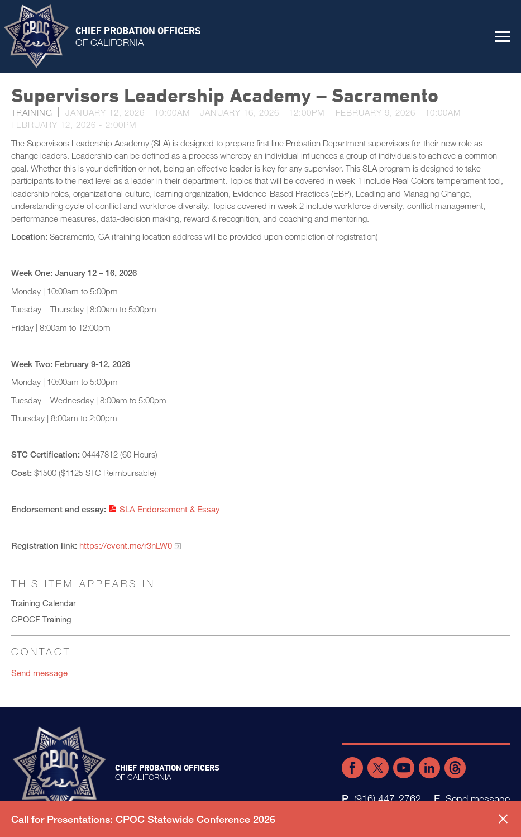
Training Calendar (43, 603)
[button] (502, 36)
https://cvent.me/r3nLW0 (125, 545)
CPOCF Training (41, 619)
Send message (39, 673)
